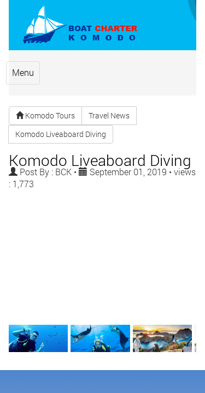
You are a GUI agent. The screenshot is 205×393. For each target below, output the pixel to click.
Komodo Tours (45, 91)
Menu (31, 55)
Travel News (109, 91)
